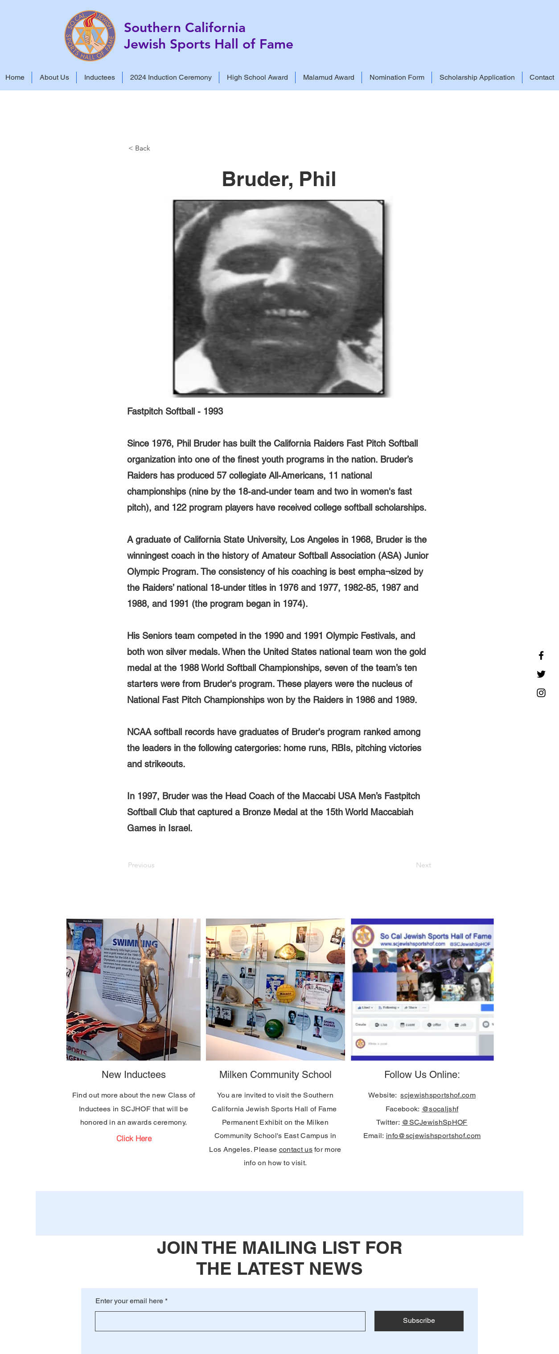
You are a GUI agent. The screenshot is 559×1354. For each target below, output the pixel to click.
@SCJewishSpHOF (434, 1122)
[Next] (408, 865)
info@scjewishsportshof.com (433, 1135)
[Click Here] (133, 1138)
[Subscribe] (419, 1321)
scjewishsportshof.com (438, 1095)
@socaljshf (440, 1109)
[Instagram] (541, 693)
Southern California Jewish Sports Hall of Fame (208, 36)
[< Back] (157, 148)
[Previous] (157, 865)
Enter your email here (129, 1301)
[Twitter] (541, 674)
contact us (295, 1149)
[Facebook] (541, 655)
